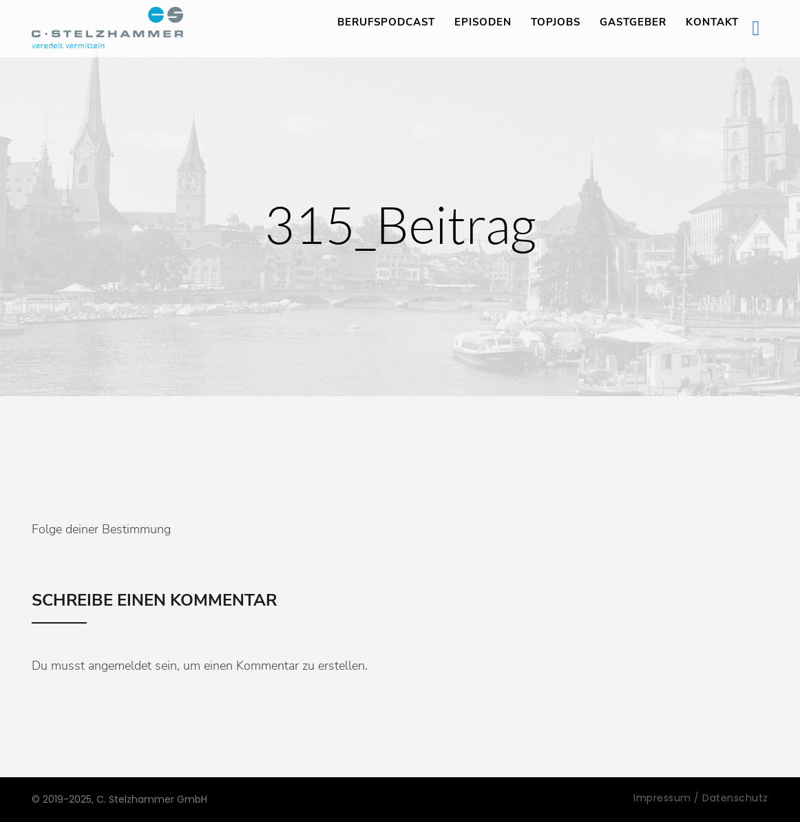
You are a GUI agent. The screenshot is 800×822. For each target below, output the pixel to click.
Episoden (483, 22)
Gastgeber (633, 22)
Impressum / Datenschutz (700, 798)
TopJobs (555, 22)
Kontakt (712, 22)
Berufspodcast (386, 22)
